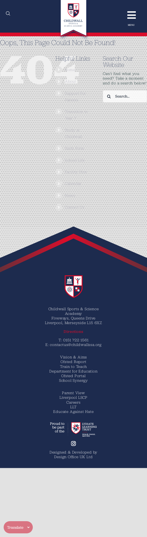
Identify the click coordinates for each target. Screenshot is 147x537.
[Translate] (18, 527)
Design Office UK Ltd (73, 457)
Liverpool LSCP (73, 397)
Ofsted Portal (73, 375)
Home (70, 69)
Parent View (73, 393)
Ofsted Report (73, 361)
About (70, 81)
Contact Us (75, 207)
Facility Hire (76, 172)
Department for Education (73, 371)
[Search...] (125, 96)
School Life (75, 160)
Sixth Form (74, 148)
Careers (73, 402)
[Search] (109, 96)
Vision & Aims (73, 357)
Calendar (73, 183)
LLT (73, 407)
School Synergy (73, 380)
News (70, 195)
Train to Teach (73, 366)
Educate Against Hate (73, 411)
